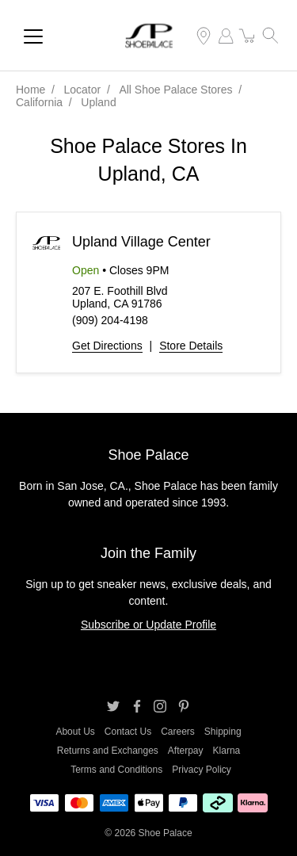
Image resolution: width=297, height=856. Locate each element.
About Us (74, 731)
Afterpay (186, 750)
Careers (178, 731)
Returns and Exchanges (107, 750)
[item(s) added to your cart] (248, 35)
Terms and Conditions (116, 769)
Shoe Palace (165, 833)
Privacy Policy (201, 769)
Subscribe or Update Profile (148, 624)
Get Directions (107, 345)
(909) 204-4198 (110, 320)
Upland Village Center (141, 242)
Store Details (191, 345)
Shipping (223, 731)
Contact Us (128, 731)
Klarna (227, 750)
